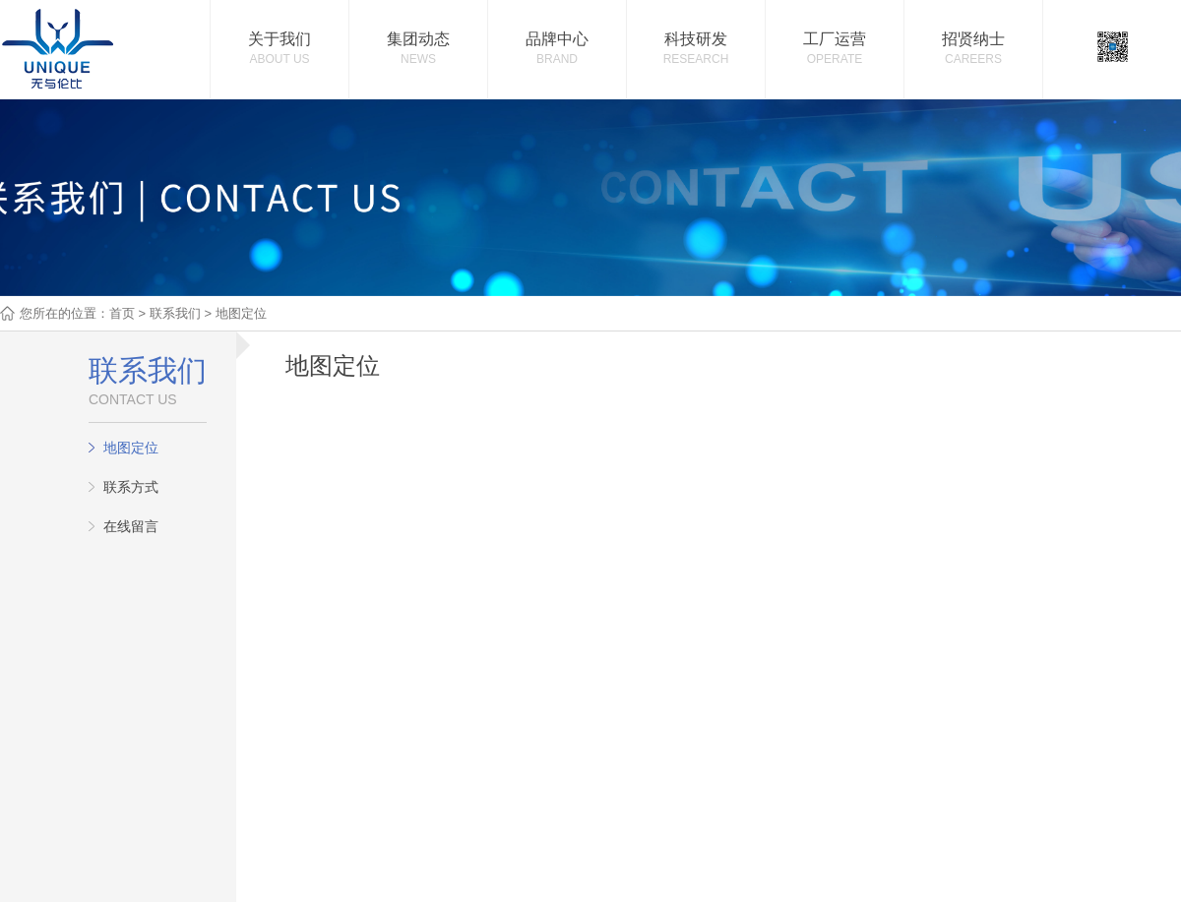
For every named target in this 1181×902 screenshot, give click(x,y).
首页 (122, 313)
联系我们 (175, 313)
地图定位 (130, 447)
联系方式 (130, 487)
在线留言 (130, 526)
